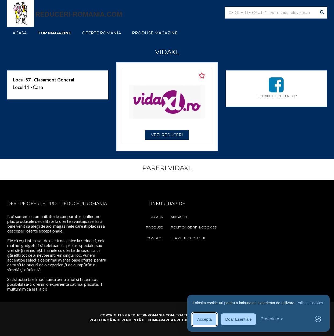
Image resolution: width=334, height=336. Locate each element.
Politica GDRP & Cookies (194, 227)
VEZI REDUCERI (167, 135)
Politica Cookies (309, 303)
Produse (154, 227)
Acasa (20, 32)
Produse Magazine (155, 32)
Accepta (204, 319)
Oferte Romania (101, 32)
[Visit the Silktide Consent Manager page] (317, 319)
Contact (154, 238)
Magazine (180, 217)
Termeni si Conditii (188, 238)
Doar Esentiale (238, 319)
